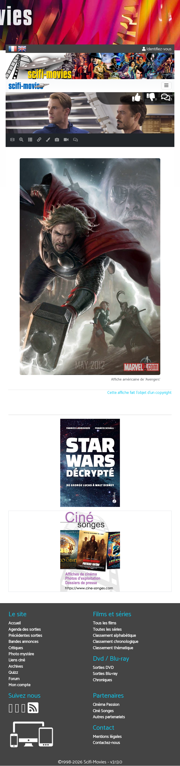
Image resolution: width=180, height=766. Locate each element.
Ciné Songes (103, 711)
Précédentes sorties (25, 635)
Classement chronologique (115, 641)
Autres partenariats (109, 717)
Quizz (13, 672)
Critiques (15, 648)
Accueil (14, 623)
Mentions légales (107, 736)
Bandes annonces (23, 641)
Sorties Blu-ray (105, 674)
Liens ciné (16, 660)
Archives (15, 666)
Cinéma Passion (106, 704)
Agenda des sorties (24, 629)
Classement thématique (113, 648)
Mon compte (19, 685)
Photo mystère (21, 654)
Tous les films (104, 623)
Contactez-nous (106, 743)
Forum (13, 679)
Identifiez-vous (157, 49)
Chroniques (102, 680)
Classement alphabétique (114, 635)
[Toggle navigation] (166, 85)
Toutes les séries (107, 629)
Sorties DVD (103, 667)
